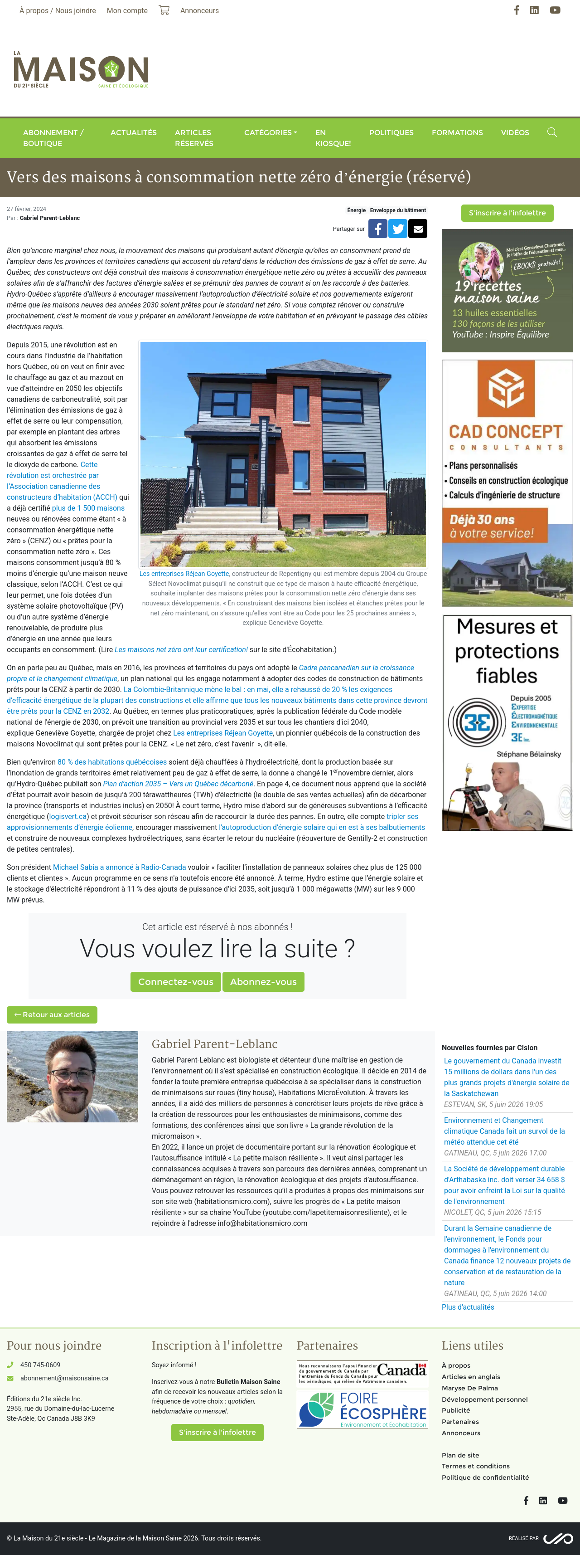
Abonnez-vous (263, 981)
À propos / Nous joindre (57, 10)
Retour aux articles (52, 1014)
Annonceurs (461, 1433)
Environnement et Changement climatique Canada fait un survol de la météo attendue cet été (504, 1131)
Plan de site (460, 1455)
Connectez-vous (175, 981)
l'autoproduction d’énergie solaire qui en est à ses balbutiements (322, 827)
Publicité (456, 1410)
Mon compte (127, 10)
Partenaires (460, 1422)
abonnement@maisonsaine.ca (64, 1378)
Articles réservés (194, 138)
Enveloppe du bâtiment (398, 210)
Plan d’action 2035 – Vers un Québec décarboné (178, 784)
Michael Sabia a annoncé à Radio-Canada (119, 867)
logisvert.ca (68, 816)
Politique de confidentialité (485, 1477)
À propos (456, 1365)
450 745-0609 (40, 1365)
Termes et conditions (476, 1466)
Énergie (356, 210)
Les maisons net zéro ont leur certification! (181, 649)
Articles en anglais (471, 1377)
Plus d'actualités (468, 1307)
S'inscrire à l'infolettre (507, 213)
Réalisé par (524, 1538)
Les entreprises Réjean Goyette (184, 574)
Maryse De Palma (470, 1388)
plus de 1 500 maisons (88, 508)
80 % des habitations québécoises (112, 762)
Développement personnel (485, 1399)
